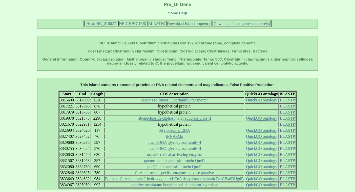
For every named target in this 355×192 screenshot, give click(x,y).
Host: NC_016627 (101, 23)
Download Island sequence (189, 23)
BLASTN (156, 23)
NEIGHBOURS (132, 23)
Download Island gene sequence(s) (242, 23)
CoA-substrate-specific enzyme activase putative (174, 173)
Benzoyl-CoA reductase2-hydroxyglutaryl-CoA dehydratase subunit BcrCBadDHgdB (174, 179)
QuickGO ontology (261, 100)
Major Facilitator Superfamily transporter (174, 100)
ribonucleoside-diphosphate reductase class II (174, 118)
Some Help (177, 13)
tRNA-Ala (174, 136)
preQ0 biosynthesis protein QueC (174, 166)
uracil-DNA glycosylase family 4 (174, 142)
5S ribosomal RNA (174, 130)
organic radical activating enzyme (174, 154)
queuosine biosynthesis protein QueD (174, 160)
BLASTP (287, 100)
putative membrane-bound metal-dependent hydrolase (174, 185)
